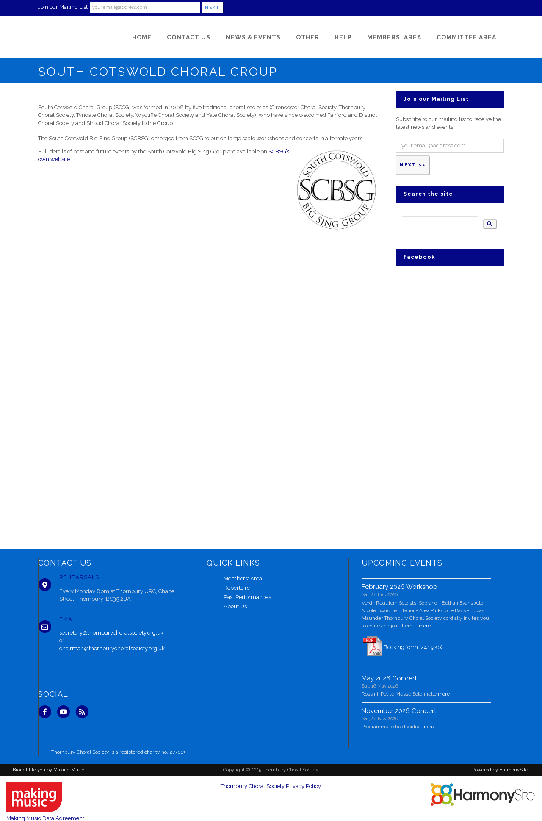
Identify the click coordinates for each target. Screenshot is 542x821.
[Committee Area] (466, 37)
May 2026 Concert (389, 678)
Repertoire (237, 588)
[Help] (343, 37)
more (425, 626)
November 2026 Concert (399, 711)
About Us (235, 606)
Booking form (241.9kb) (413, 647)
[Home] (141, 37)
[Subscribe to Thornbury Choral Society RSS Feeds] (84, 711)
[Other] (307, 37)
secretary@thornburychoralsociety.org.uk (111, 633)
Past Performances (247, 597)
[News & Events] (253, 37)
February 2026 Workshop (399, 587)
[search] (439, 223)
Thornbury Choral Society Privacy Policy (271, 786)
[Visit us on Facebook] (47, 711)
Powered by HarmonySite (500, 770)
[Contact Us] (188, 37)
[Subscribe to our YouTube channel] (66, 711)
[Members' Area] (394, 37)
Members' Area (243, 578)
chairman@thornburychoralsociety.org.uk (112, 648)
